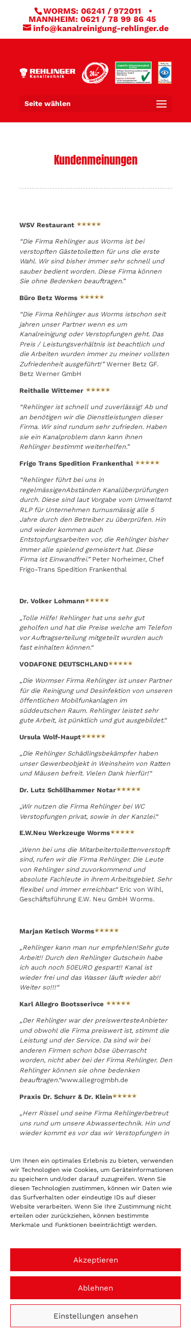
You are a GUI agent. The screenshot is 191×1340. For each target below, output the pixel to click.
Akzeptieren (95, 1260)
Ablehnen (95, 1288)
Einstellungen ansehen (95, 1316)
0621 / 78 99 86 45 (118, 19)
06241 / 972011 (111, 11)
